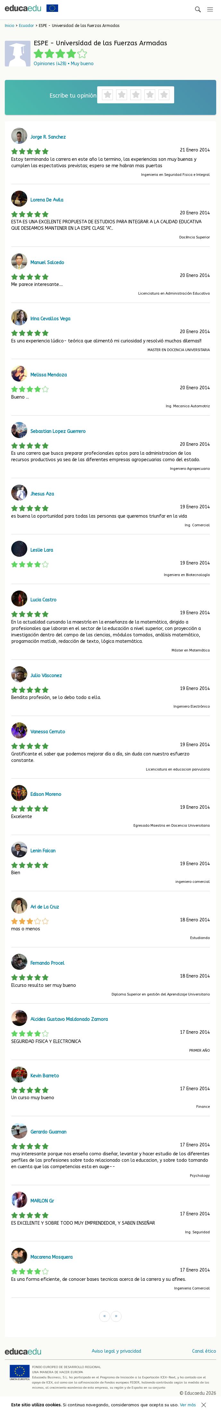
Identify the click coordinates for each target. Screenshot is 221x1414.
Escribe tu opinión (73, 95)
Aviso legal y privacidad (116, 1351)
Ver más (188, 1404)
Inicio (9, 25)
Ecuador (26, 25)
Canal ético (204, 1351)
